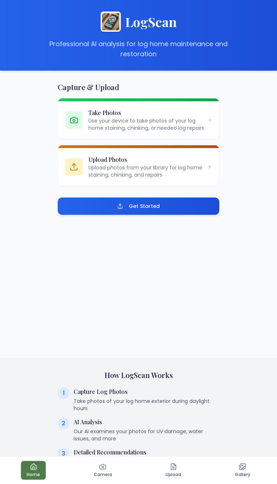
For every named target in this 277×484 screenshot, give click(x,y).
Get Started (138, 206)
